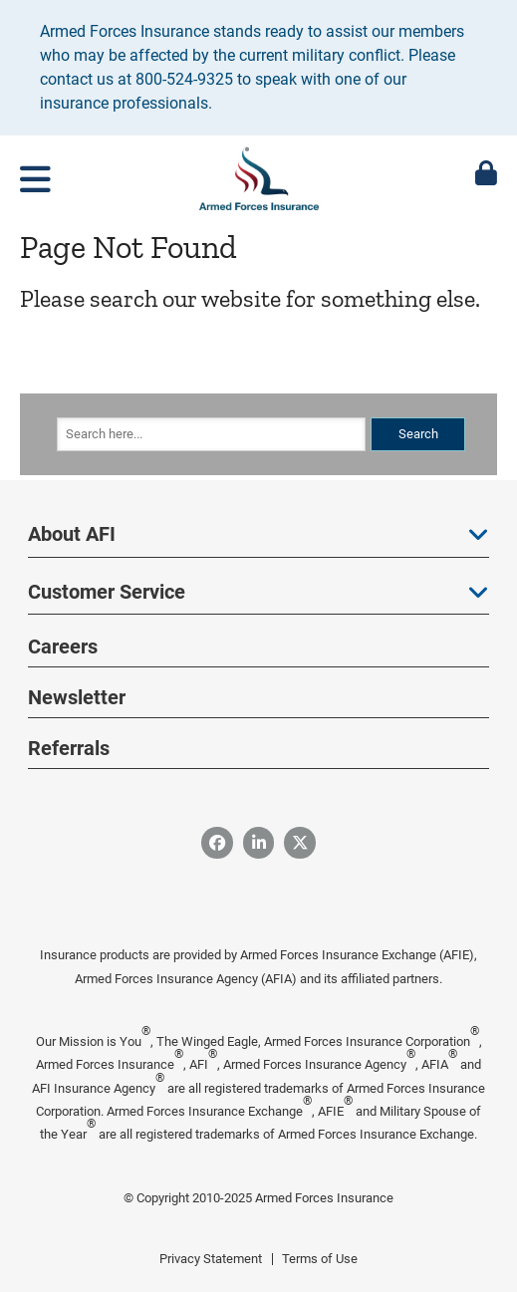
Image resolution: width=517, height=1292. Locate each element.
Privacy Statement (210, 1258)
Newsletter (77, 697)
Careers (63, 646)
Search (418, 433)
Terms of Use (320, 1258)
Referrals (69, 748)
